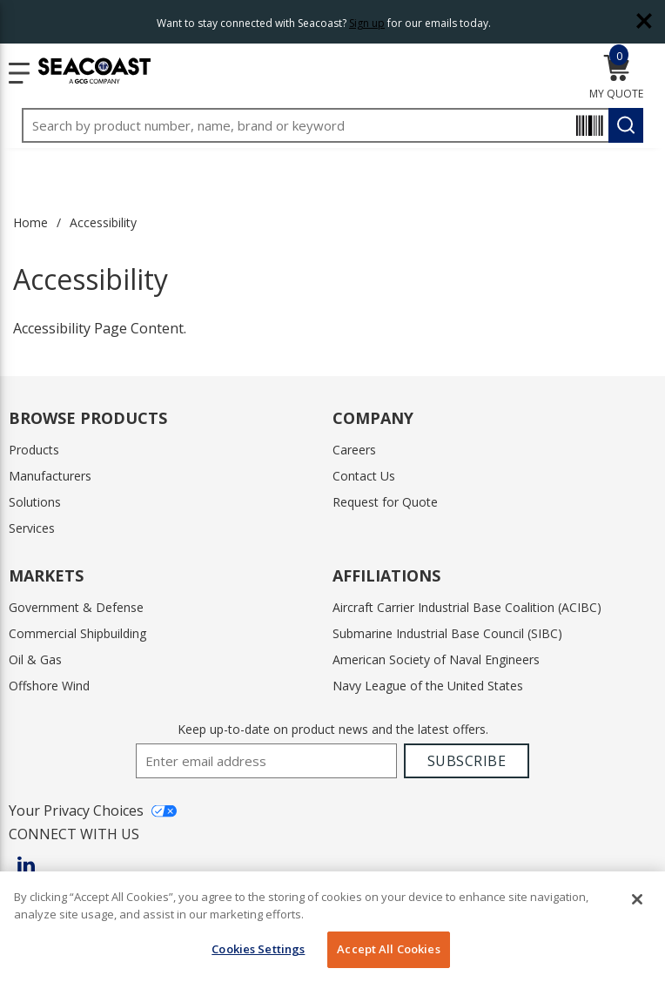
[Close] (637, 899)
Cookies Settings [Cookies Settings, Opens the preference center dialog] (258, 949)
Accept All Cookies (388, 949)
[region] (332, 926)
